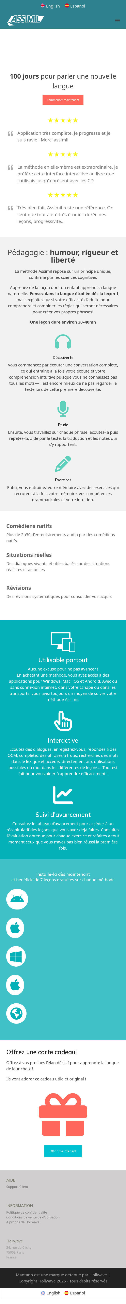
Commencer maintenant (63, 100)
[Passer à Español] (75, 6)
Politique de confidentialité (26, 1212)
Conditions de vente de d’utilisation (33, 1217)
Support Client (17, 1186)
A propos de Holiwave (22, 1222)
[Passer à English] (50, 6)
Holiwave (14, 1241)
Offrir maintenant (63, 1151)
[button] (117, 20)
